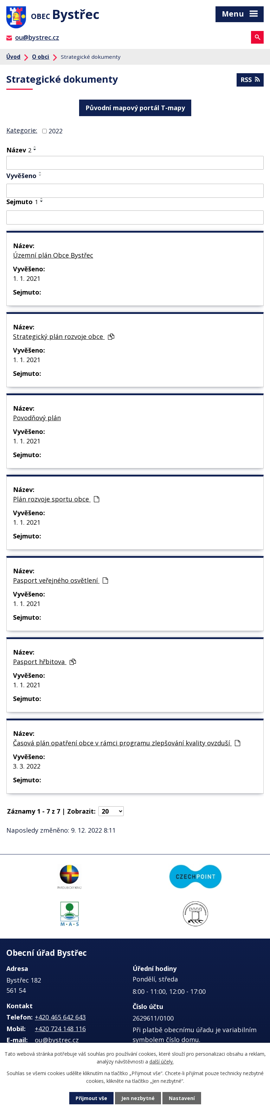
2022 (56, 131)
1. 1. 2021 (26, 278)
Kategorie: (21, 130)
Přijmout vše (91, 1098)
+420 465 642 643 (60, 1017)
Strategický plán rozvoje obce (63, 336)
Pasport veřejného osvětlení (60, 580)
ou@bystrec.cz (37, 37)
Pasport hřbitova (44, 661)
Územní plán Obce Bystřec (53, 255)
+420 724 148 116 (60, 1028)
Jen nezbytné (138, 1098)
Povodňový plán (37, 418)
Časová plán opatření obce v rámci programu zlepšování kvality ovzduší (126, 743)
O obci (40, 56)
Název (18, 150)
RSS (250, 79)
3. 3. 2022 (26, 766)
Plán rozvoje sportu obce (56, 499)
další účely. (161, 1061)
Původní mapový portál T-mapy (135, 107)
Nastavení (182, 1098)
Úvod (13, 56)
